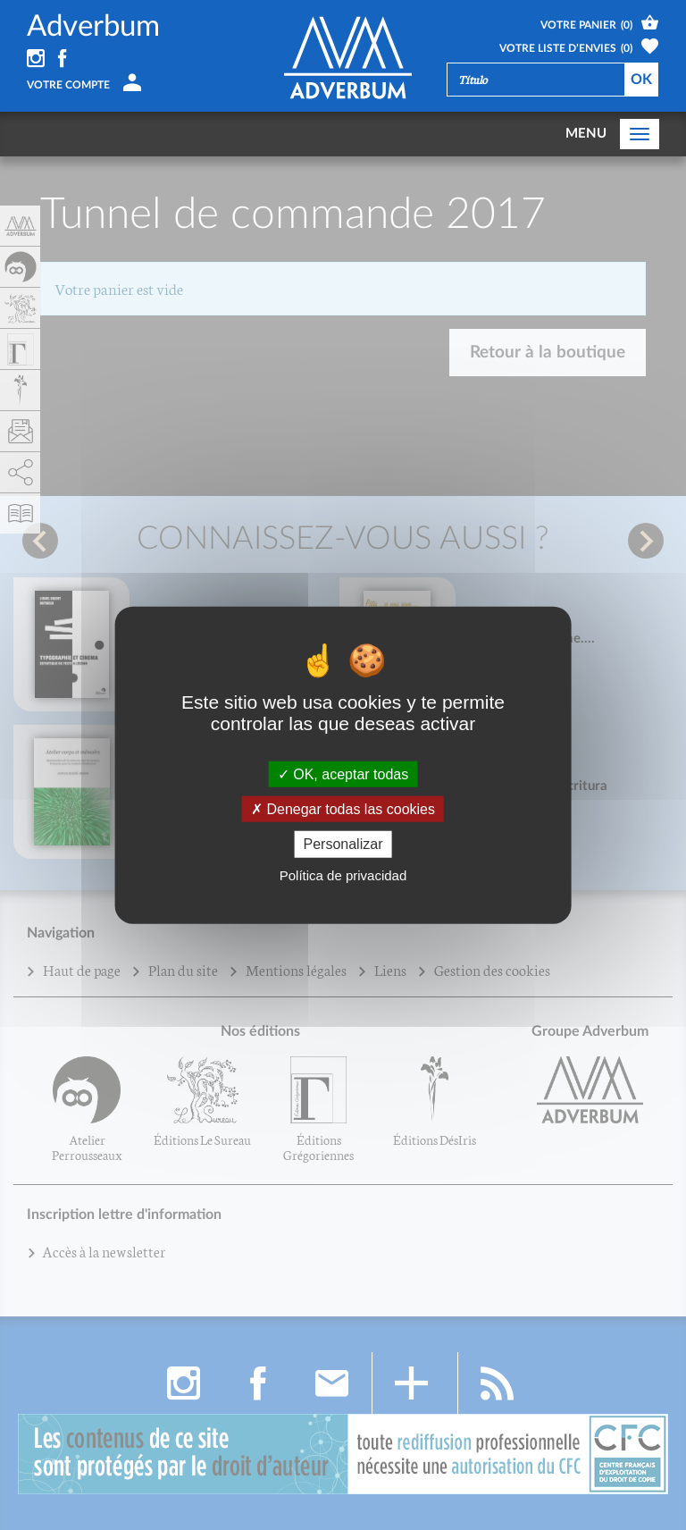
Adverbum (93, 26)
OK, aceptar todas (343, 774)
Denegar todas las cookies (343, 809)
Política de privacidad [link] (343, 874)
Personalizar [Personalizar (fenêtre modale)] (343, 844)
